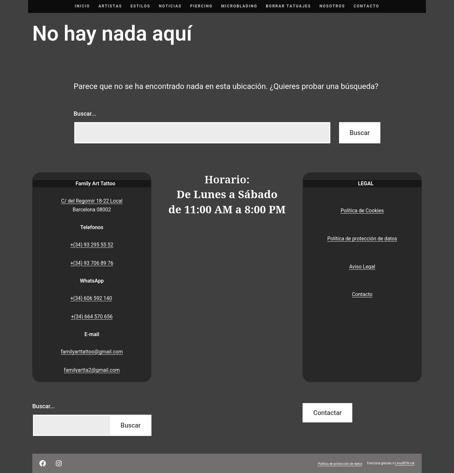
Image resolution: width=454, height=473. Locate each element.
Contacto (366, 6)
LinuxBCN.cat (404, 463)
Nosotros (332, 6)
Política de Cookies (362, 211)
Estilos (140, 6)
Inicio (82, 6)
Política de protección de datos (362, 239)
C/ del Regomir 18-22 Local (91, 201)
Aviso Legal (362, 267)
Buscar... (85, 113)
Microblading (239, 6)
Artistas (110, 6)
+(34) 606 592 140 (91, 298)
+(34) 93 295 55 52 (91, 245)
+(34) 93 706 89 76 (91, 263)
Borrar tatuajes (288, 6)
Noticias (170, 6)
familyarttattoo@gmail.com (92, 352)
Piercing (201, 6)
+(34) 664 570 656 (92, 317)
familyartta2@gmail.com (92, 370)
